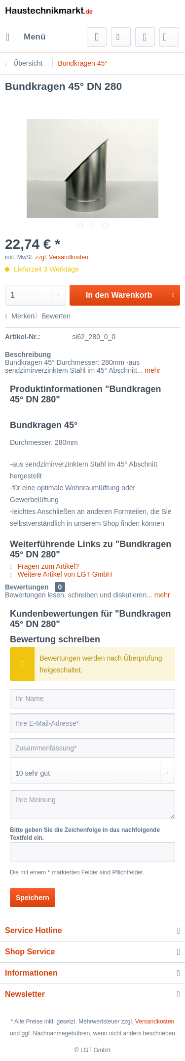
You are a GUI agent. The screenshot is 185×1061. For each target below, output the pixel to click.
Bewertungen (27, 587)
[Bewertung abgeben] (92, 773)
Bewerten (53, 316)
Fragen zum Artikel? (44, 566)
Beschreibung (28, 354)
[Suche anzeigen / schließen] (97, 37)
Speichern (32, 898)
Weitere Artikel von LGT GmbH (61, 574)
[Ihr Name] (92, 698)
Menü (25, 35)
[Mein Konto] (145, 37)
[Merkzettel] (121, 37)
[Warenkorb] (169, 37)
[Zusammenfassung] (92, 748)
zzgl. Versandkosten (61, 257)
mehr (151, 370)
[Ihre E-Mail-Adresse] (92, 723)
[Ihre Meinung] (92, 804)
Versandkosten (154, 1021)
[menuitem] (25, 37)
